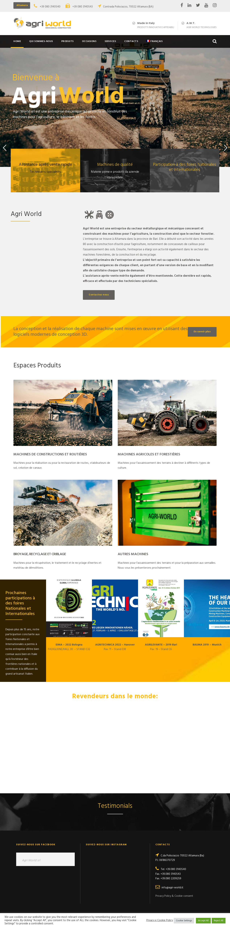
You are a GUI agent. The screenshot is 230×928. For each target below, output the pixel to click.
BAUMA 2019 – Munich (207, 645)
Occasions (89, 41)
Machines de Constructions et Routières (50, 454)
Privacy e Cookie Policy (159, 920)
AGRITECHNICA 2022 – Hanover (115, 645)
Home (17, 41)
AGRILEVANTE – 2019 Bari (161, 645)
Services (110, 41)
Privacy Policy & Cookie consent (174, 896)
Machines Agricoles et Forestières (149, 454)
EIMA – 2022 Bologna (69, 645)
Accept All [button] (203, 921)
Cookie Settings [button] (184, 921)
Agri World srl (31, 860)
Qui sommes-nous (41, 41)
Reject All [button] (218, 921)
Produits (67, 41)
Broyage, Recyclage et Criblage (39, 554)
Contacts (131, 41)
